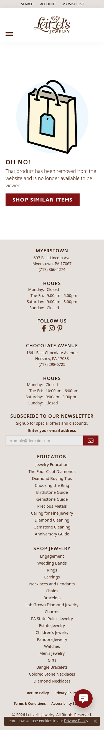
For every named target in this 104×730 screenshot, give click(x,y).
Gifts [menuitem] (52, 660)
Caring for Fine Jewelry (52, 513)
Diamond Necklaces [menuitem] (52, 681)
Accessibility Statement (70, 703)
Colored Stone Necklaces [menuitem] (52, 674)
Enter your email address (52, 430)
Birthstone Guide (52, 492)
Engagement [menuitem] (52, 556)
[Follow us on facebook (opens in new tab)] (44, 328)
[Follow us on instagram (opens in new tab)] (52, 328)
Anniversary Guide (52, 534)
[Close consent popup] (95, 721)
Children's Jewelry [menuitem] (51, 632)
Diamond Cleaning (52, 520)
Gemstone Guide (52, 499)
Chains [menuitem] (52, 590)
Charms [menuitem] (52, 611)
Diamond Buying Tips (52, 478)
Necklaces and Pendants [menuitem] (52, 583)
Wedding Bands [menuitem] (52, 563)
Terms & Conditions (30, 703)
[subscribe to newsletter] (90, 441)
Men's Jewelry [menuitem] (52, 653)
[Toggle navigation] (9, 31)
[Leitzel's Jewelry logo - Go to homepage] (52, 24)
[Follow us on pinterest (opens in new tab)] (59, 328)
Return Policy (38, 693)
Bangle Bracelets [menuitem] (52, 667)
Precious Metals (52, 506)
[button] (27, 4)
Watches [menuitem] (52, 646)
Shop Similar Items (42, 200)
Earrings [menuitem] (52, 577)
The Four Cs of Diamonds (52, 471)
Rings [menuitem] (52, 570)
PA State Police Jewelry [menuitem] (52, 618)
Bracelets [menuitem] (51, 597)
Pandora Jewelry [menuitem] (52, 639)
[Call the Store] (52, 269)
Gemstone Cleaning (52, 527)
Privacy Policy (65, 693)
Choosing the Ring (52, 485)
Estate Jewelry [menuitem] (52, 625)
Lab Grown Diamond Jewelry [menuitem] (52, 604)
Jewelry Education (52, 464)
